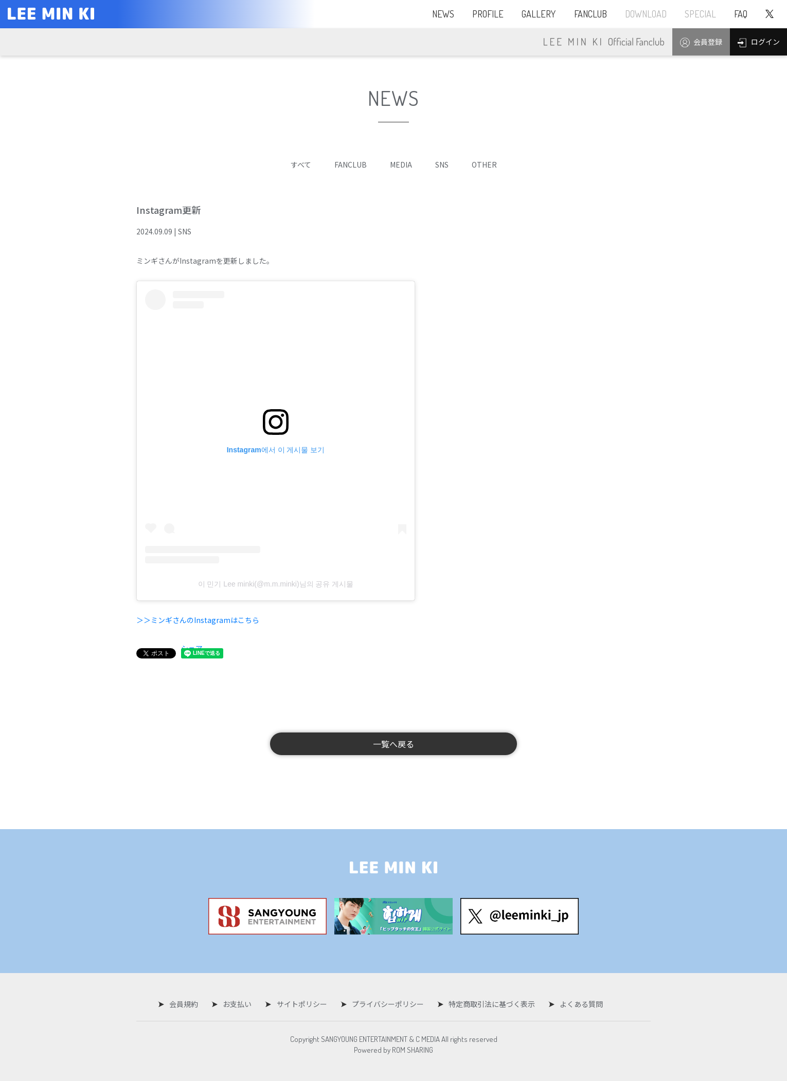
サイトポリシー (302, 1004)
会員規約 (187, 1004)
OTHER (484, 164)
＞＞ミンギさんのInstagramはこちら (197, 620)
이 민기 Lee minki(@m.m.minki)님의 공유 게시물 (276, 584)
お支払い (239, 1004)
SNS (442, 164)
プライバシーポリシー (386, 1004)
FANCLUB (350, 164)
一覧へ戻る (393, 744)
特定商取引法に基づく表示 (488, 1004)
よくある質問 (576, 1004)
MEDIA (401, 164)
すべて (301, 164)
